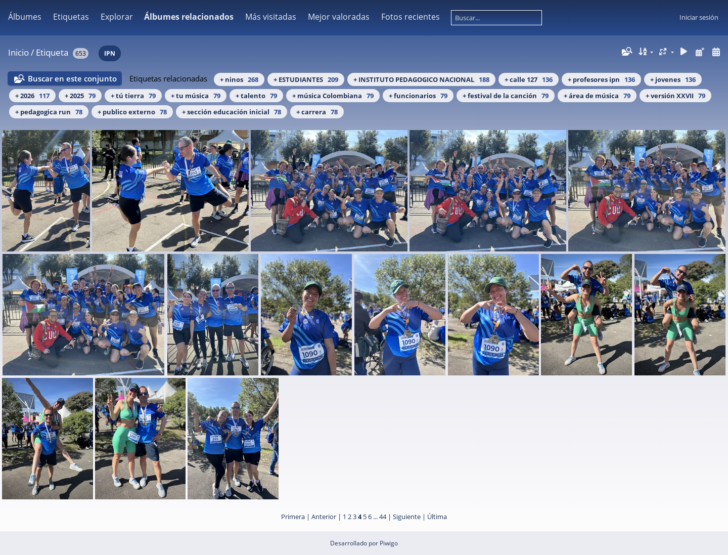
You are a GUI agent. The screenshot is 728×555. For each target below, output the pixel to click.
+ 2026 (32, 95)
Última (437, 516)
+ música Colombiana (333, 95)
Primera (293, 516)
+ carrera (317, 111)
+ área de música (597, 95)
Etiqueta (52, 52)
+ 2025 (80, 95)
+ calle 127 (529, 79)
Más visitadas (270, 16)
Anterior (323, 516)
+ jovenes (673, 79)
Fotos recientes (410, 16)
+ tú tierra (133, 95)
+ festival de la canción (506, 95)
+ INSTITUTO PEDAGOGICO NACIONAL (421, 79)
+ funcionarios (418, 95)
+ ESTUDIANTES (306, 79)
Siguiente (407, 516)
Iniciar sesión (698, 17)
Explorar (117, 16)
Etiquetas (71, 16)
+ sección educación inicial (231, 111)
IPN (109, 53)
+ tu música (195, 95)
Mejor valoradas (339, 16)
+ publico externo (132, 111)
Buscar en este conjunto (72, 78)
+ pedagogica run (48, 111)
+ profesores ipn (601, 79)
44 (382, 516)
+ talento (256, 95)
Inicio (18, 52)
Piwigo (389, 543)
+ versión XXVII (675, 95)
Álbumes (24, 16)
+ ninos (239, 79)
